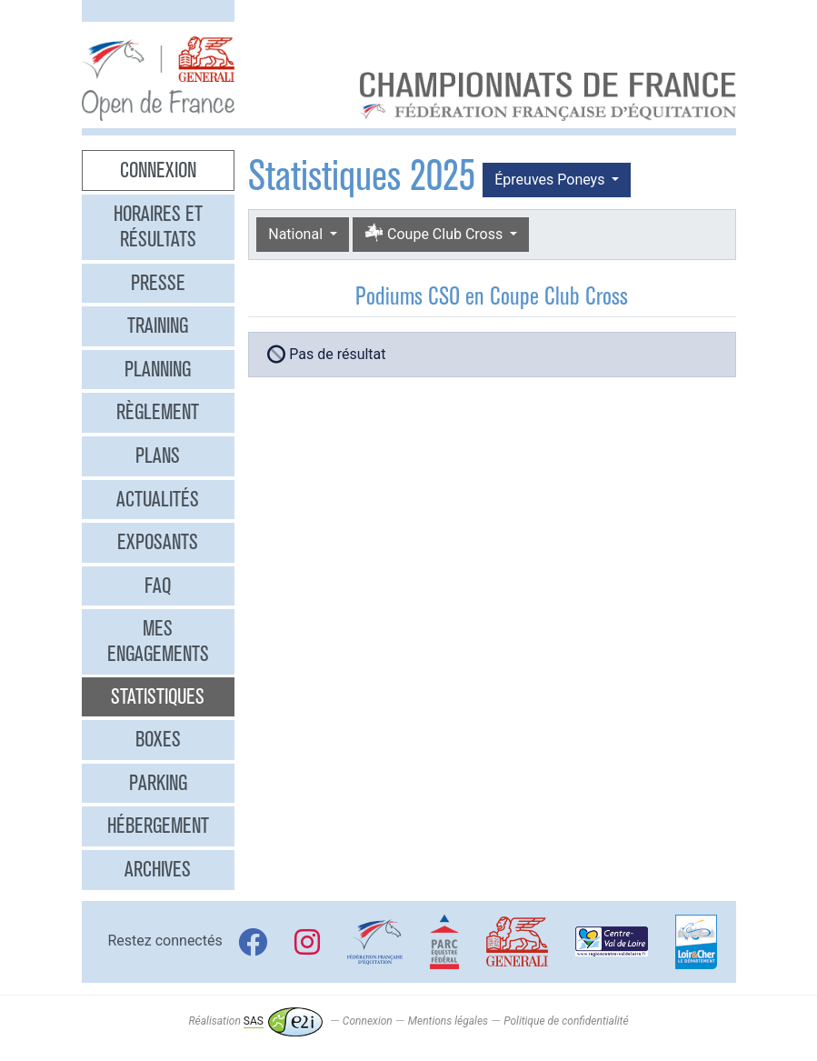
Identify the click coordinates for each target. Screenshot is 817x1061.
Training (157, 325)
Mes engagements (158, 641)
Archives (158, 869)
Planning (158, 369)
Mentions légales (448, 1021)
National (297, 234)
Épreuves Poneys (551, 179)
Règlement (157, 412)
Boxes (158, 739)
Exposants (157, 542)
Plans (157, 455)
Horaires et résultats (158, 226)
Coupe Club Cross (435, 234)
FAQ (157, 585)
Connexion (158, 170)
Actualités (157, 499)
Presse (158, 282)
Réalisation (255, 1021)
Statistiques (157, 696)
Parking (158, 783)
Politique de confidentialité (565, 1021)
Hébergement (158, 825)
